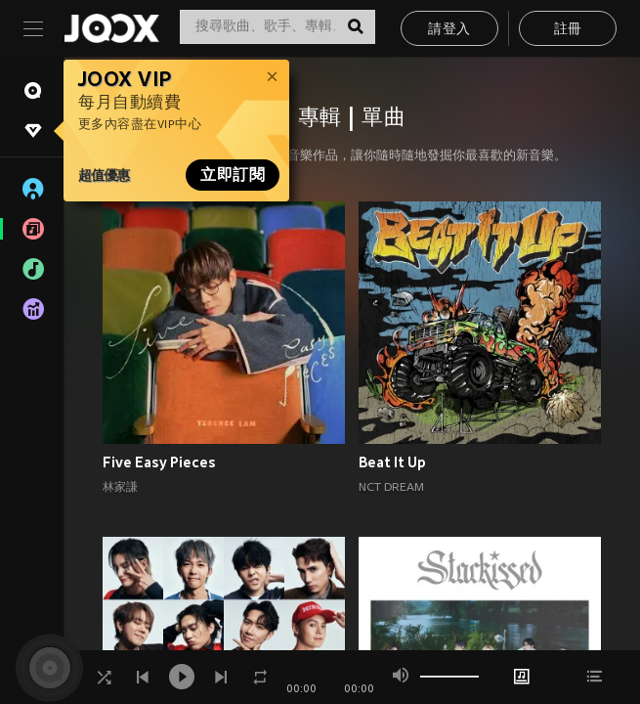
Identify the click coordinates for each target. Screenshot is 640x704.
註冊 (568, 29)
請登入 (449, 29)
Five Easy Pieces (159, 462)
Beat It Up (392, 462)
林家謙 (120, 488)
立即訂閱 (232, 175)
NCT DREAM (391, 488)
